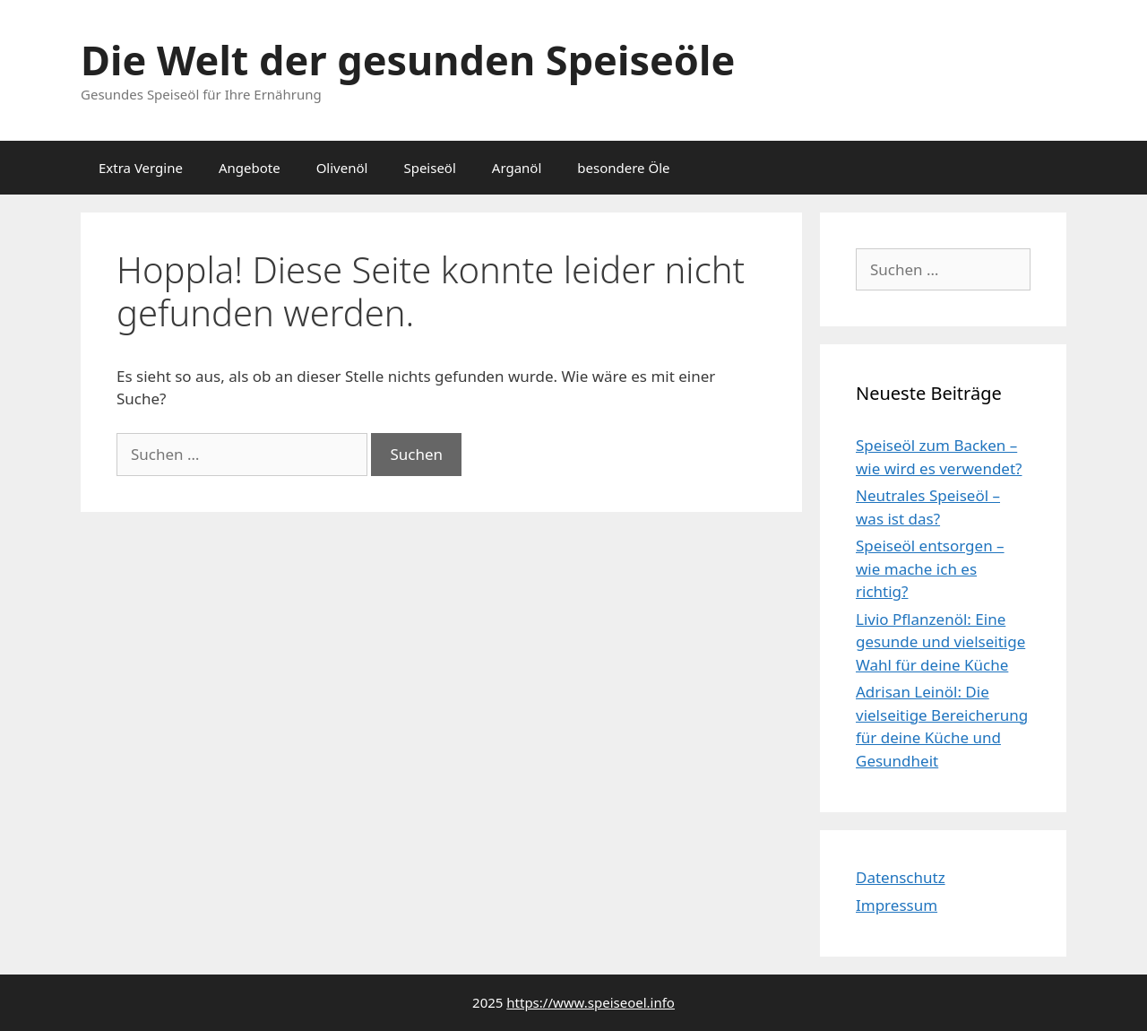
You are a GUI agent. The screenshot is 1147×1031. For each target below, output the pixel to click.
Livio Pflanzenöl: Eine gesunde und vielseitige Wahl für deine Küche (940, 642)
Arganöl (517, 168)
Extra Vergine (141, 168)
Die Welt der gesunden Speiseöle (408, 59)
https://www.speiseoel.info (590, 1002)
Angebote (249, 168)
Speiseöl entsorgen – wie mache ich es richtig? (930, 568)
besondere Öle (623, 168)
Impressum (896, 905)
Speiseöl (429, 168)
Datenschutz (900, 877)
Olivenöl (342, 168)
